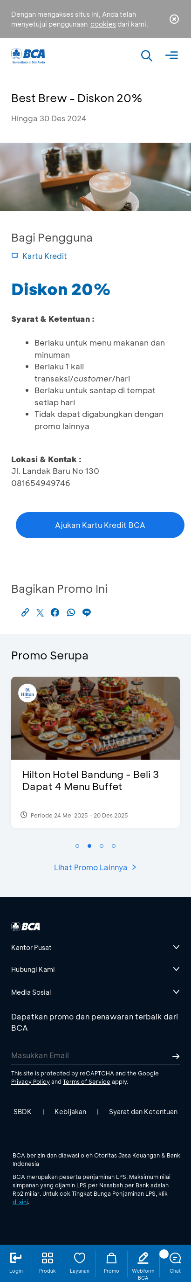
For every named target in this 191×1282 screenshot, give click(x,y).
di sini (20, 1202)
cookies (103, 24)
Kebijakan (70, 1111)
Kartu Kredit (39, 256)
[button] (77, 846)
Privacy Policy (30, 1081)
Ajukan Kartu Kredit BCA (100, 525)
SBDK (23, 1111)
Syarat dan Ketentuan (143, 1111)
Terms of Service (86, 1081)
